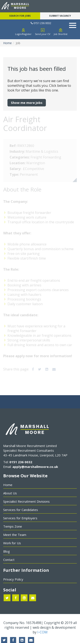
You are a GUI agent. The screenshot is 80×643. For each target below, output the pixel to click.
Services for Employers (20, 518)
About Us (10, 493)
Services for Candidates (20, 510)
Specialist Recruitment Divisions (26, 501)
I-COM (42, 632)
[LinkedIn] (46, 369)
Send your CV (42, 34)
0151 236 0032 (41, 23)
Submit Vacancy (60, 15)
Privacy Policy (13, 579)
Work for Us (12, 543)
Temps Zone (12, 526)
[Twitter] (39, 369)
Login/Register (23, 34)
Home (7, 43)
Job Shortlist (60, 34)
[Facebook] (33, 369)
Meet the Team (14, 535)
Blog (6, 551)
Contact (9, 559)
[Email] (54, 369)
